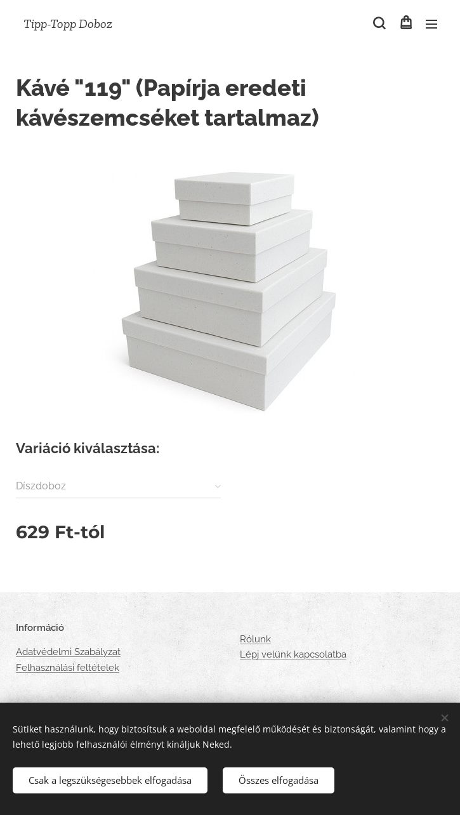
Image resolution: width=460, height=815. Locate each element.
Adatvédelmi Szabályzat (68, 652)
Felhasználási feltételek (67, 667)
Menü (431, 24)
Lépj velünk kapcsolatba (293, 655)
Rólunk (255, 639)
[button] (379, 23)
